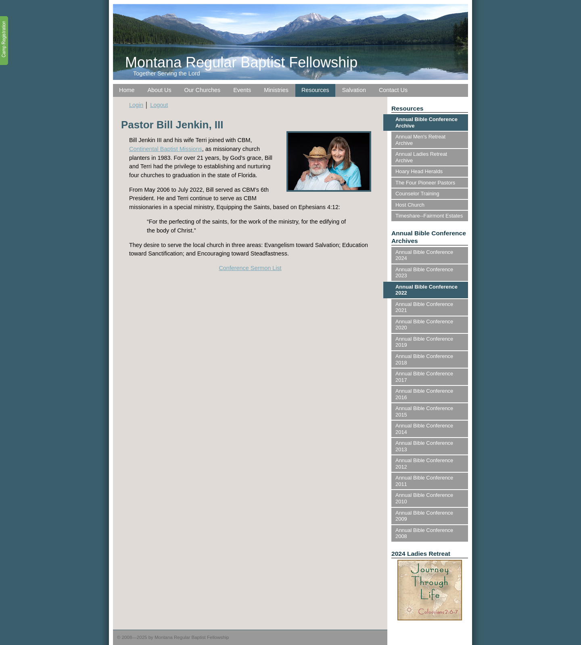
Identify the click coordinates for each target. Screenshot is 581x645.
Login (136, 105)
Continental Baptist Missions (165, 149)
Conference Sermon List (250, 268)
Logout (159, 105)
